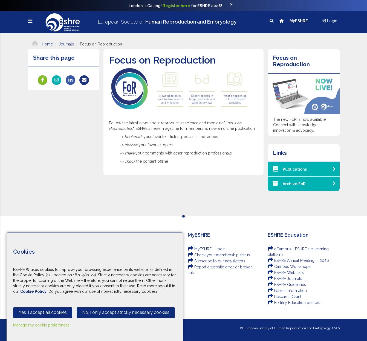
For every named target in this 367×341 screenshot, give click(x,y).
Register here (176, 6)
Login (329, 21)
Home (42, 44)
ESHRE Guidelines (287, 284)
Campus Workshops (289, 266)
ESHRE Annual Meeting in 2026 (298, 260)
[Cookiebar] (95, 287)
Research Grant (284, 296)
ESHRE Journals (285, 278)
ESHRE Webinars (286, 272)
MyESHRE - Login (207, 249)
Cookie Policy (33, 291)
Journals (66, 44)
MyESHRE (299, 21)
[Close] (234, 6)
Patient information (287, 290)
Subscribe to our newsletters (216, 261)
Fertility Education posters (294, 302)
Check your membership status (219, 255)
